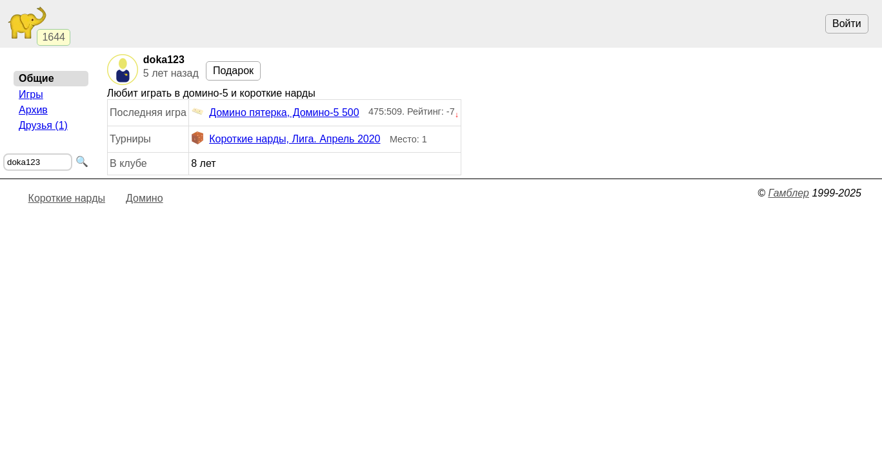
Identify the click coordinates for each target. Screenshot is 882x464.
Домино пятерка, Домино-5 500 (275, 113)
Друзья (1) (43, 125)
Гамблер (788, 193)
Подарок (233, 70)
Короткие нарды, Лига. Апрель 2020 (285, 139)
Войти (846, 23)
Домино (144, 198)
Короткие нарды (66, 198)
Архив (33, 109)
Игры (31, 94)
